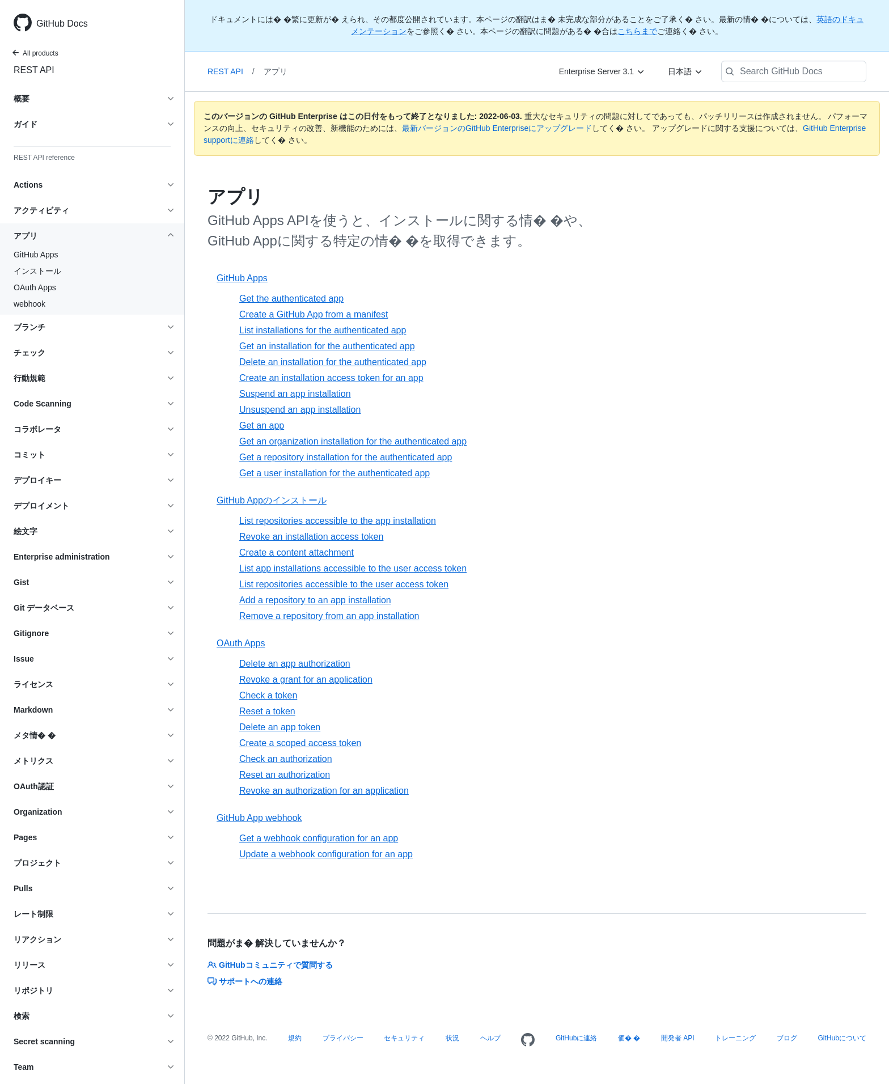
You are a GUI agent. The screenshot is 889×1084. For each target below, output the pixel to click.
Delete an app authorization (294, 663)
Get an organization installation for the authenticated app (353, 441)
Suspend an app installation (295, 394)
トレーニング (735, 1038)
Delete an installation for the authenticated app (332, 362)
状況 (452, 1038)
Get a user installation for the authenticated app (334, 473)
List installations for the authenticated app (322, 330)
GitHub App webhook (259, 818)
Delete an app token (279, 727)
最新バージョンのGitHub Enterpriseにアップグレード (497, 128)
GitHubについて (842, 1038)
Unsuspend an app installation (300, 409)
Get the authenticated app (291, 298)
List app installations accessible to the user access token (353, 568)
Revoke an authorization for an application (324, 790)
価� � (629, 1038)
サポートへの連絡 (245, 981)
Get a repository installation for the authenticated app (345, 457)
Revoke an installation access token (311, 536)
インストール (37, 271)
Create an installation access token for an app (331, 378)
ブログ (787, 1038)
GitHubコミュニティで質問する (270, 964)
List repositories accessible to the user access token (343, 584)
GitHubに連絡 (576, 1038)
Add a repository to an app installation (315, 600)
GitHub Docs (62, 23)
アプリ (275, 71)
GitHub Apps (36, 254)
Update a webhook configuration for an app (326, 854)
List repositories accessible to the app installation (337, 521)
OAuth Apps (35, 287)
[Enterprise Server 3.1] (602, 71)
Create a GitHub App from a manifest (313, 314)
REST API (34, 70)
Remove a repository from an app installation (329, 616)
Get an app (261, 425)
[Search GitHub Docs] (793, 71)
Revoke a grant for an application (305, 679)
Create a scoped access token (300, 743)
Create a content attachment (296, 552)
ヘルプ (490, 1038)
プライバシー (343, 1038)
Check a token (268, 695)
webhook (29, 303)
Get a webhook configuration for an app (318, 838)
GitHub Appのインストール (272, 500)
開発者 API (678, 1038)
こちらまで (637, 31)
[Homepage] (528, 1040)
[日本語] (685, 71)
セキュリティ (404, 1038)
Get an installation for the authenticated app (327, 346)
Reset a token (267, 711)
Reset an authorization (284, 775)
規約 (295, 1038)
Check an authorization (285, 759)
